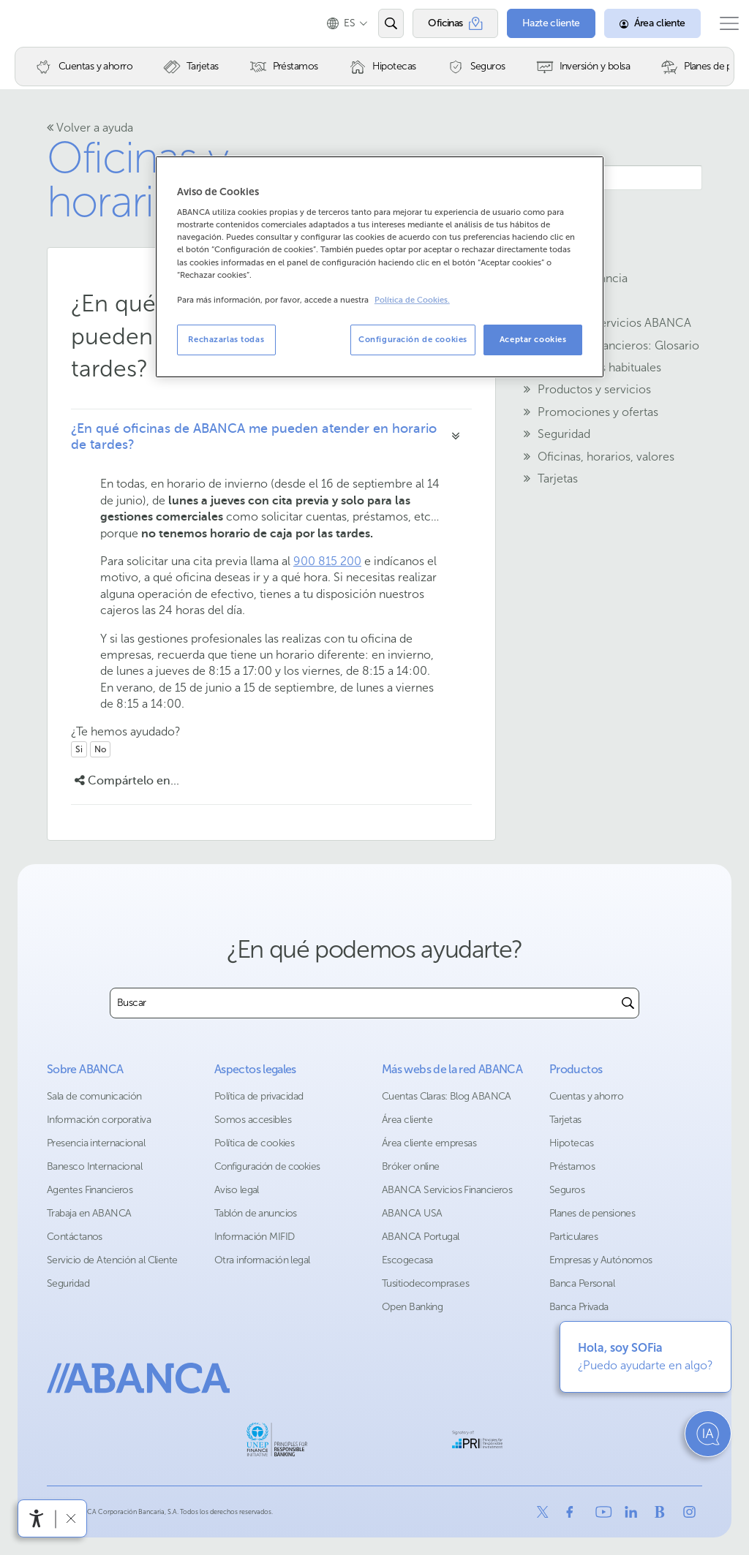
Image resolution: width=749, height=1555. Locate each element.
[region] (379, 267)
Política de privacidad (259, 1096)
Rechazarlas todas (226, 339)
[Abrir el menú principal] (722, 23)
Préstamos (572, 1166)
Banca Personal (581, 1283)
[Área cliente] (638, 23)
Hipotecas (571, 1143)
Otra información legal (262, 1260)
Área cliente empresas (429, 1143)
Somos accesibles (252, 1119)
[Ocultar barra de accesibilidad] (70, 1518)
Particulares (573, 1236)
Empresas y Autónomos (600, 1260)
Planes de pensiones (592, 1213)
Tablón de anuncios (255, 1213)
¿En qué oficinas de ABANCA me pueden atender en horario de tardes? (254, 436)
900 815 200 (327, 561)
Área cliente (407, 1119)
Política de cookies (254, 1143)
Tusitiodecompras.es (425, 1283)
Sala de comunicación (94, 1096)
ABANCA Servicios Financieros (447, 1190)
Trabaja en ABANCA (89, 1213)
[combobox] (363, 1003)
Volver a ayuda (90, 128)
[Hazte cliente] (536, 23)
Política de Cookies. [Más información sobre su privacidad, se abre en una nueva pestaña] (412, 300)
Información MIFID (254, 1236)
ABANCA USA (412, 1213)
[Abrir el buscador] (376, 23)
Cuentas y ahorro (586, 1096)
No (100, 749)
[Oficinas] (440, 23)
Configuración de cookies (267, 1166)
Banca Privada (579, 1307)
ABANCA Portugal (420, 1236)
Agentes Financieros (89, 1190)
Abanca (37, 23)
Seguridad (68, 1283)
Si (79, 749)
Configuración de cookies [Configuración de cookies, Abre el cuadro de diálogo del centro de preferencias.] (412, 339)
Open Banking (412, 1307)
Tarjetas (565, 1119)
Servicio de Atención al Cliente (112, 1260)
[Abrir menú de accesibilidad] (36, 1518)
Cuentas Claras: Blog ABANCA (446, 1096)
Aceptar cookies (533, 339)
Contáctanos (74, 1236)
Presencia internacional (96, 1143)
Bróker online (411, 1166)
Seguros (566, 1190)
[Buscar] (628, 1003)
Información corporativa (99, 1119)
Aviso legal (236, 1190)
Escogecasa (407, 1260)
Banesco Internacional (94, 1166)
